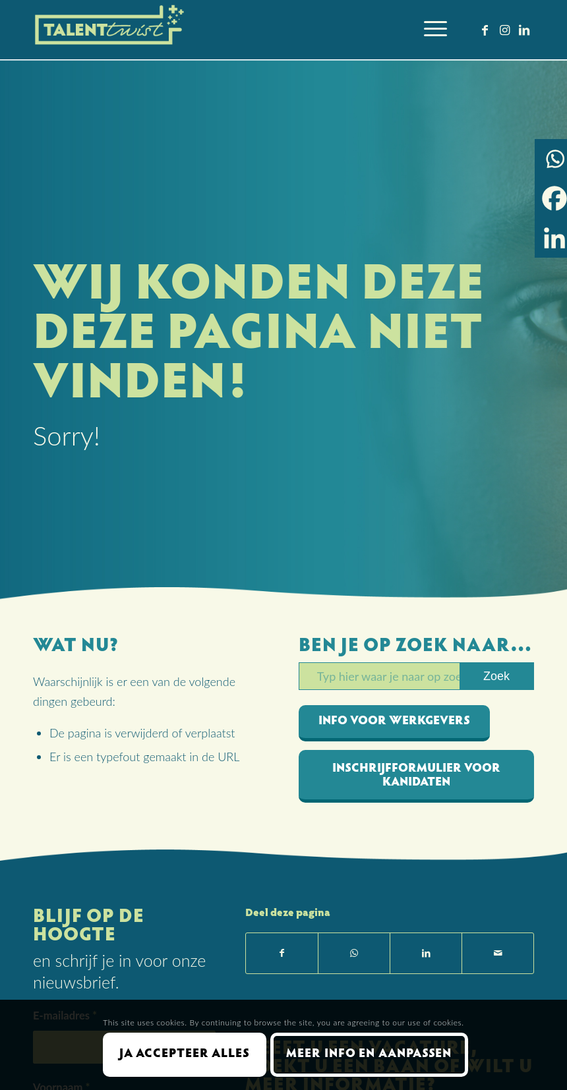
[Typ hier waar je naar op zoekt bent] (416, 676)
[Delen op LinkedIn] (426, 953)
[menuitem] (429, 29)
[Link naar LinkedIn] (524, 30)
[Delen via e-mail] (497, 953)
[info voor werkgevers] (394, 723)
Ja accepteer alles (184, 1054)
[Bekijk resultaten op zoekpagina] (496, 676)
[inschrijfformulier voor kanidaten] (416, 776)
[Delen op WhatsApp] (354, 953)
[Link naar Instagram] (504, 30)
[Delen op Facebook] (282, 953)
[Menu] (429, 29)
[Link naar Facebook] (484, 30)
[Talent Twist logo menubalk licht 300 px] (110, 29)
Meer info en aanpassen (369, 1054)
